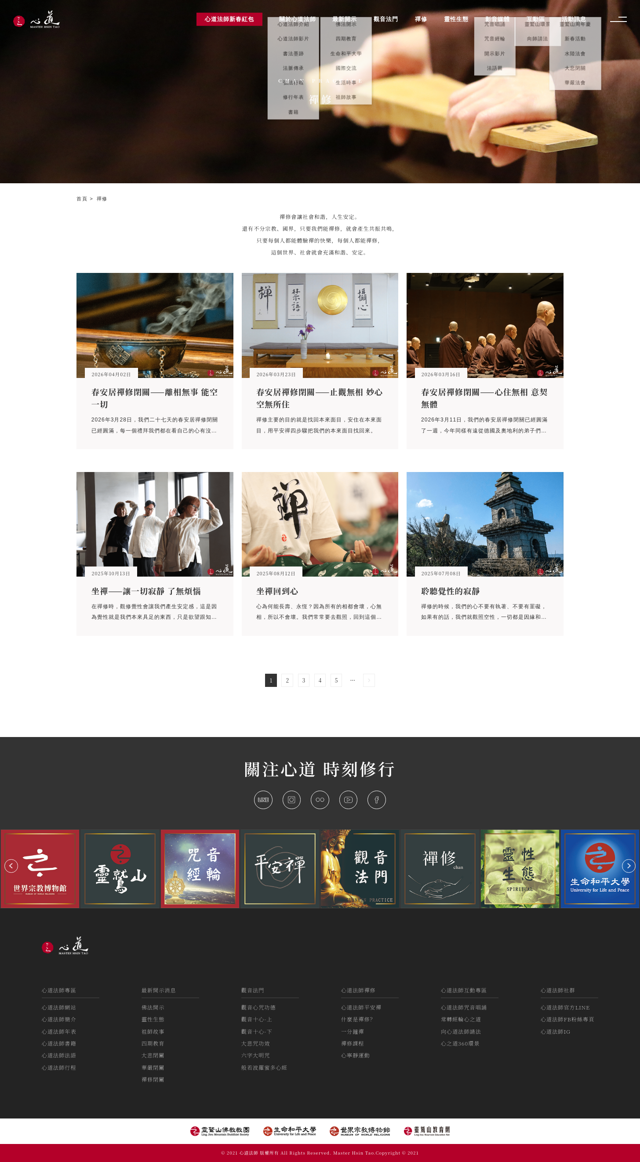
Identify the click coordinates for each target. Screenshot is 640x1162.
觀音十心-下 (257, 1031)
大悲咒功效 (255, 1043)
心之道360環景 (460, 1043)
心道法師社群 (558, 990)
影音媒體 (497, 19)
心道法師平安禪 (361, 1007)
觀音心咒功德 (258, 1007)
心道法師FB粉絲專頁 (567, 1019)
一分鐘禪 (352, 1031)
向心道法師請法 (461, 1031)
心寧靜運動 (355, 1055)
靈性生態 (153, 1019)
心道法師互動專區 (464, 990)
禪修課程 (352, 1043)
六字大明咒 (255, 1055)
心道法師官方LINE (565, 1007)
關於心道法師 (297, 19)
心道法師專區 (59, 990)
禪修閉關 (153, 1079)
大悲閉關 (153, 1055)
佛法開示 (153, 1007)
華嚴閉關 (153, 1067)
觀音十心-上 (257, 1019)
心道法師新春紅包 (229, 19)
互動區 (536, 19)
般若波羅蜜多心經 (264, 1067)
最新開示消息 (159, 990)
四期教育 (153, 1043)
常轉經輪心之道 (461, 1019)
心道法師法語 (59, 1055)
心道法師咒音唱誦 (464, 1007)
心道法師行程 (59, 1067)
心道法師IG (556, 1031)
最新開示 (344, 19)
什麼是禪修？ (358, 1019)
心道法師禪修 (358, 990)
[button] (11, 866)
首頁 (83, 198)
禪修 (102, 198)
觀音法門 (253, 990)
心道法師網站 (59, 1007)
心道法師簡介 (59, 1019)
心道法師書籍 (59, 1043)
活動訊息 (574, 19)
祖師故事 (153, 1031)
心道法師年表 (59, 1031)
